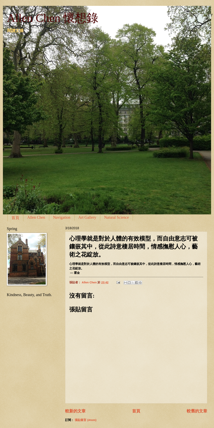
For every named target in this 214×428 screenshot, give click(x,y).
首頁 (15, 218)
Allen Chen (36, 217)
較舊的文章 (197, 411)
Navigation (61, 217)
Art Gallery (87, 217)
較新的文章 (75, 411)
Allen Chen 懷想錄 (52, 17)
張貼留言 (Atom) (85, 420)
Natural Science (116, 217)
